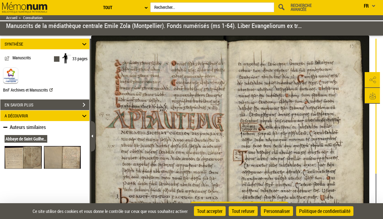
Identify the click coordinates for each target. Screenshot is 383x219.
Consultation (32, 17)
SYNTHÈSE (46, 44)
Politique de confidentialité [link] (324, 211)
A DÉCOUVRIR (46, 115)
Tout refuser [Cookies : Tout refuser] (243, 211)
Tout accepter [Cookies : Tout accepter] (210, 211)
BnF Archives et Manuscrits (28, 90)
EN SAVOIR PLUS (47, 105)
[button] (372, 80)
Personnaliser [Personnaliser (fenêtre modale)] (277, 211)
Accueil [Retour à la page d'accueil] (11, 17)
